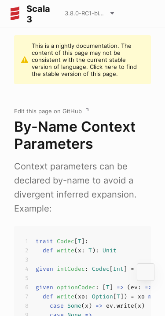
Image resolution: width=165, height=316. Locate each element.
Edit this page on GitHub (48, 111)
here (110, 66)
